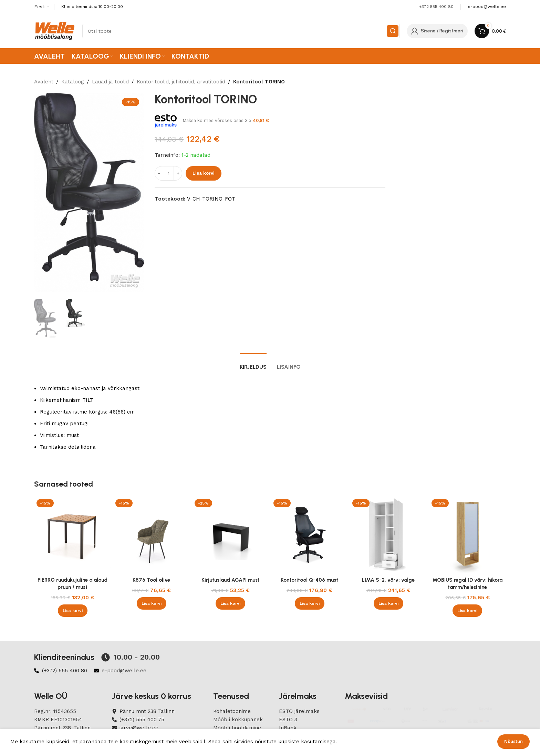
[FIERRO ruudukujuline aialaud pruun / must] (72, 535)
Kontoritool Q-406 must (309, 580)
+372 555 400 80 (436, 6)
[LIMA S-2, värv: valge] (388, 535)
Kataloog (72, 82)
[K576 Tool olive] (151, 535)
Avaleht (43, 82)
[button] (72, 610)
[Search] (241, 31)
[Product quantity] (168, 173)
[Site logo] (54, 31)
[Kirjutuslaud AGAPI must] (230, 535)
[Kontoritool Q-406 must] (309, 535)
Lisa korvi (204, 173)
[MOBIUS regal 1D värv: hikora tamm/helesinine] (467, 535)
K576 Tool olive (151, 580)
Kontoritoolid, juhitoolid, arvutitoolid (181, 82)
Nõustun (513, 741)
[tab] (253, 363)
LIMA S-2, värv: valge (388, 580)
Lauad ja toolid (110, 82)
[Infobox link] (487, 6)
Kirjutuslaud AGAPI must (230, 580)
